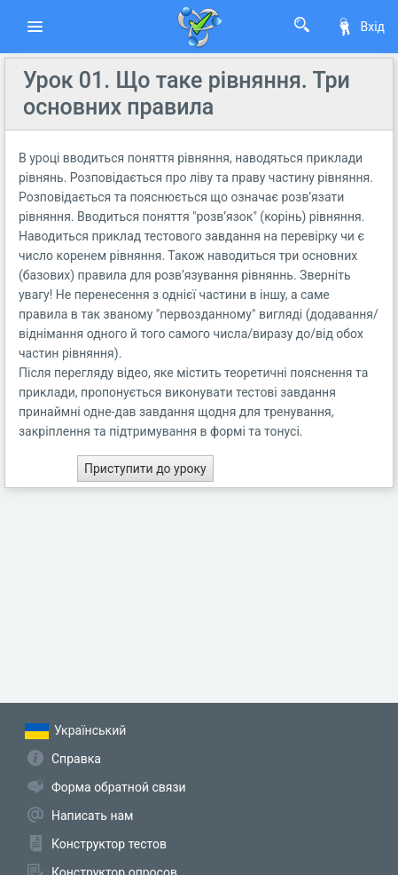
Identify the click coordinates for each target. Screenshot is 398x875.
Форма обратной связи (118, 787)
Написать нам (92, 815)
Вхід (360, 26)
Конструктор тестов (109, 844)
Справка (76, 759)
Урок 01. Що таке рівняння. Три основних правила (186, 93)
